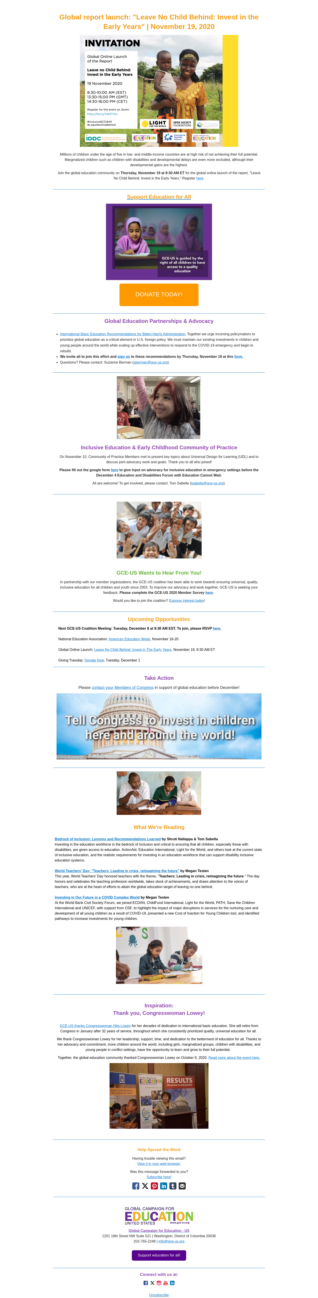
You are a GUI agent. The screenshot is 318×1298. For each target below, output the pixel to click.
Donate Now (94, 660)
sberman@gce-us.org (151, 362)
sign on (123, 356)
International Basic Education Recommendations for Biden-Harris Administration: (123, 334)
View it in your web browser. (159, 1164)
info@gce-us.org (172, 1241)
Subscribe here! (159, 1177)
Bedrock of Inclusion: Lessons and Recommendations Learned (108, 839)
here (199, 178)
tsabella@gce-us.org (207, 483)
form (238, 356)
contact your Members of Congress (122, 687)
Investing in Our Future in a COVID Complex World (97, 897)
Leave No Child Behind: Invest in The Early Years (132, 650)
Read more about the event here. (234, 1058)
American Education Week (129, 639)
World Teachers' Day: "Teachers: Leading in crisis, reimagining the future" (117, 871)
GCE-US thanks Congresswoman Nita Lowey (95, 1026)
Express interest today (186, 600)
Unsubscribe (159, 1295)
